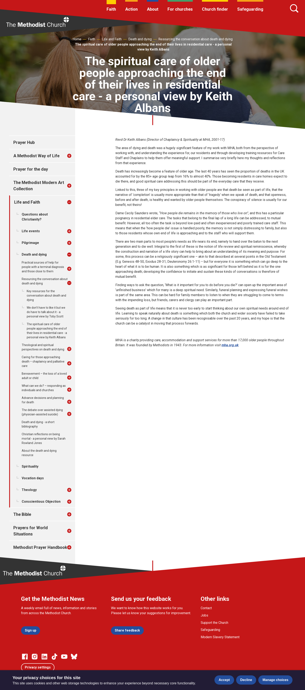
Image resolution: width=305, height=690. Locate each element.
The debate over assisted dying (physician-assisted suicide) (42, 412)
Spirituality (30, 466)
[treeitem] (73, 156)
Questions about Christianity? (35, 216)
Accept (224, 680)
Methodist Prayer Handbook (40, 547)
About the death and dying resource (39, 453)
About (152, 9)
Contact (206, 608)
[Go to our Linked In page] (44, 656)
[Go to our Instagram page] (34, 656)
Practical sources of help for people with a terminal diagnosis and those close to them (43, 267)
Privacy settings (38, 667)
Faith (111, 9)
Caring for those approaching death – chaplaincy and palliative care (43, 361)
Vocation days (33, 478)
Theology (29, 490)
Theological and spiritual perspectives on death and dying (43, 347)
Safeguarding (250, 9)
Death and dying (140, 39)
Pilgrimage (30, 243)
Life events (31, 231)
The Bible (22, 514)
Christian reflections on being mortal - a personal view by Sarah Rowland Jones (44, 439)
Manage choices (275, 680)
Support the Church (214, 623)
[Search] (294, 8)
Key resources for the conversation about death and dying (46, 295)
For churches (180, 9)
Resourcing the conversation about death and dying (195, 39)
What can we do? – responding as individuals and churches (44, 388)
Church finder (215, 9)
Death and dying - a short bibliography (38, 424)
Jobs (204, 615)
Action (131, 9)
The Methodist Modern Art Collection (38, 185)
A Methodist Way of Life (36, 155)
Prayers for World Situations (30, 531)
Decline (246, 680)
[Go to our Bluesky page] (74, 656)
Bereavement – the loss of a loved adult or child (44, 376)
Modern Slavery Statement (220, 637)
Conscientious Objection (41, 502)
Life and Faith (112, 39)
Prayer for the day (30, 169)
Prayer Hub (24, 142)
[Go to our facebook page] (25, 656)
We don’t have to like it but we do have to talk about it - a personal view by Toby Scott (46, 312)
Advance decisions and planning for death (43, 400)
